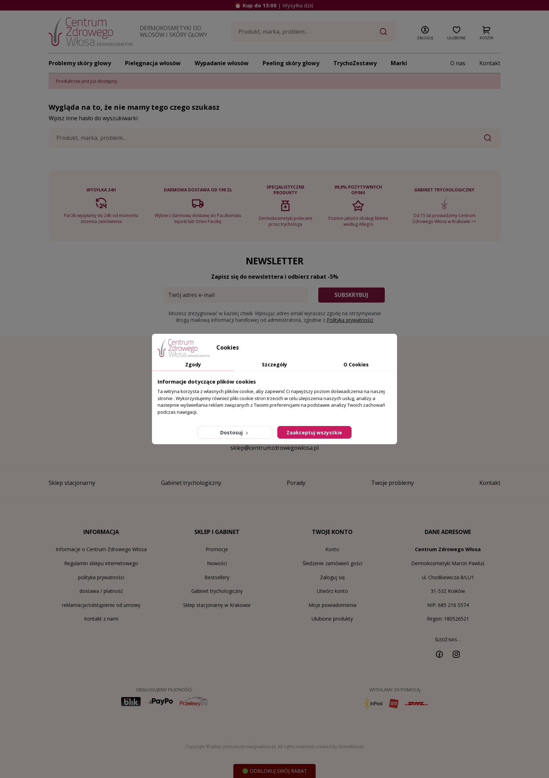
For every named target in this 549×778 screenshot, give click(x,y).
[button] (425, 31)
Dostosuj (234, 432)
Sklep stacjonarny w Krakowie (217, 605)
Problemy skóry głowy (80, 63)
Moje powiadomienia (332, 605)
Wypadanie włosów (222, 63)
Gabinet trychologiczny (217, 591)
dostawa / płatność (101, 591)
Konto (332, 549)
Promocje (217, 549)
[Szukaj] (313, 31)
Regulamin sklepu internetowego (101, 563)
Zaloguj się (332, 577)
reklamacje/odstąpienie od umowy (101, 605)
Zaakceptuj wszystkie (314, 432)
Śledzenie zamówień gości (332, 563)
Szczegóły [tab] (274, 364)
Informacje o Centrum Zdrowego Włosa (101, 549)
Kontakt (489, 63)
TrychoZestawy (355, 63)
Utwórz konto (332, 591)
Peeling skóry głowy (291, 63)
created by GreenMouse (340, 747)
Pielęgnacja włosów (153, 63)
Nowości (217, 563)
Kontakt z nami (101, 618)
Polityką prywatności (350, 320)
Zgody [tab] (193, 364)
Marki (399, 63)
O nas (457, 63)
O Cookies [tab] (356, 364)
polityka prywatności (101, 577)
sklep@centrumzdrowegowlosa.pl (274, 448)
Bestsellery (216, 577)
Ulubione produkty (332, 618)
